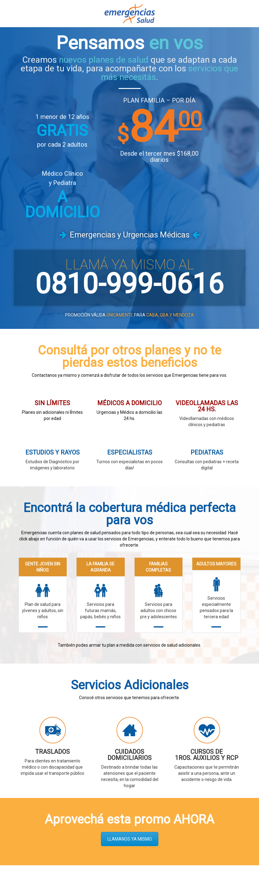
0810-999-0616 (129, 233)
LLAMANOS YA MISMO (129, 788)
